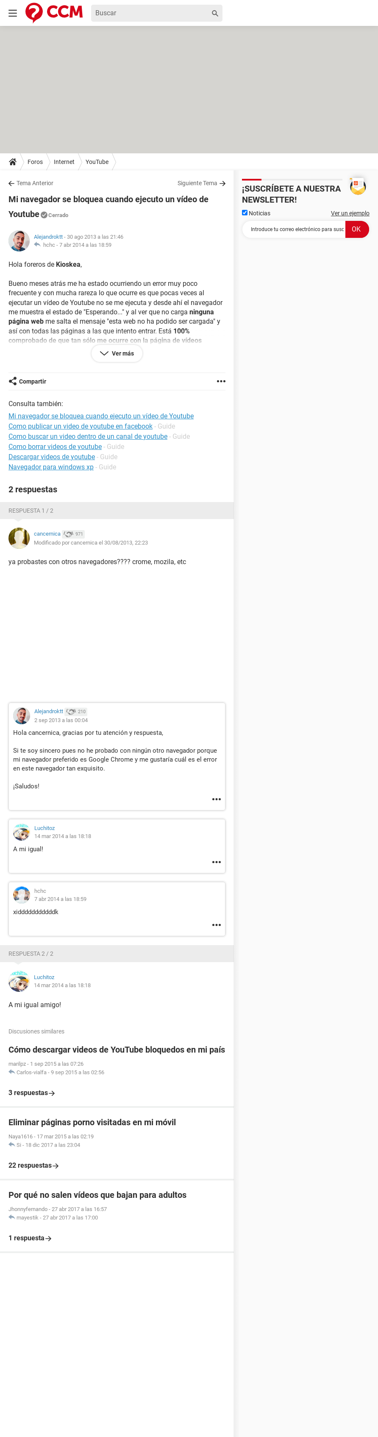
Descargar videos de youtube (51, 457)
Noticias (256, 213)
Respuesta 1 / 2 (30, 510)
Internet (64, 161)
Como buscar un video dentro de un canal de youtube (87, 436)
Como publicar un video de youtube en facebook (80, 426)
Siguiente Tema (197, 183)
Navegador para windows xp (51, 467)
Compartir (32, 381)
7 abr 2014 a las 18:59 (85, 245)
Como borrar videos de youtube (55, 447)
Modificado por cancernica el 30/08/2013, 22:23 (91, 542)
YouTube (97, 161)
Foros (35, 161)
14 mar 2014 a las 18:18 (62, 836)
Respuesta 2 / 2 (30, 953)
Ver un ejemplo (350, 213)
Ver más (122, 353)
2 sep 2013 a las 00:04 (61, 720)
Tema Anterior (35, 183)
